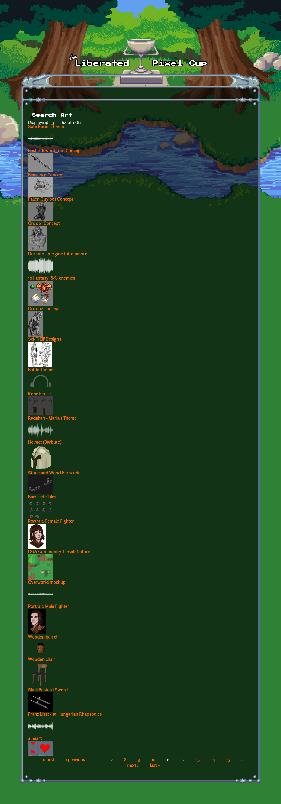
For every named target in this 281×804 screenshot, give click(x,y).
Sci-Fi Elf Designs (44, 340)
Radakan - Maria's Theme (52, 419)
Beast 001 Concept (46, 175)
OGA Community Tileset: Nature (59, 552)
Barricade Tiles (42, 497)
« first (48, 760)
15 (228, 760)
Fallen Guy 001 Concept (50, 200)
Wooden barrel (42, 637)
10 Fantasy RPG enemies (51, 278)
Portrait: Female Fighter (51, 522)
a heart (35, 739)
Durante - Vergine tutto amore (57, 254)
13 (198, 760)
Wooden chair (41, 660)
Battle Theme (40, 370)
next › (133, 766)
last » (155, 766)
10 (153, 760)
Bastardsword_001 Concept (55, 151)
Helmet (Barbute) (44, 443)
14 (213, 760)
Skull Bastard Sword (48, 690)
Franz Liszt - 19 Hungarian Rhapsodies (65, 715)
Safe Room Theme (46, 127)
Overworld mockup (46, 583)
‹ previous (75, 760)
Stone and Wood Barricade (54, 473)
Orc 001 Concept (44, 224)
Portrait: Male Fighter (48, 607)
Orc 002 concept (44, 309)
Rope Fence (39, 394)
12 (183, 760)
